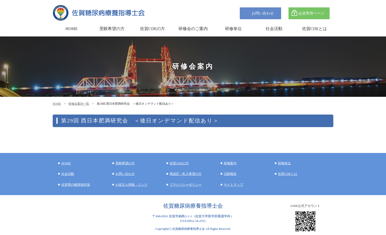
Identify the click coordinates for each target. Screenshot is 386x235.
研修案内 (230, 163)
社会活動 (67, 174)
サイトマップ (233, 184)
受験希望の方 (112, 28)
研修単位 (284, 163)
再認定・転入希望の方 (186, 174)
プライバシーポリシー (186, 184)
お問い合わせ (263, 13)
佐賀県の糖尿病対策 (75, 184)
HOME (57, 103)
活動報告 (230, 174)
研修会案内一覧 (78, 103)
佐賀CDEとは (314, 28)
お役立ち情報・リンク (131, 184)
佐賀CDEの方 (179, 163)
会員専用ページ (311, 13)
